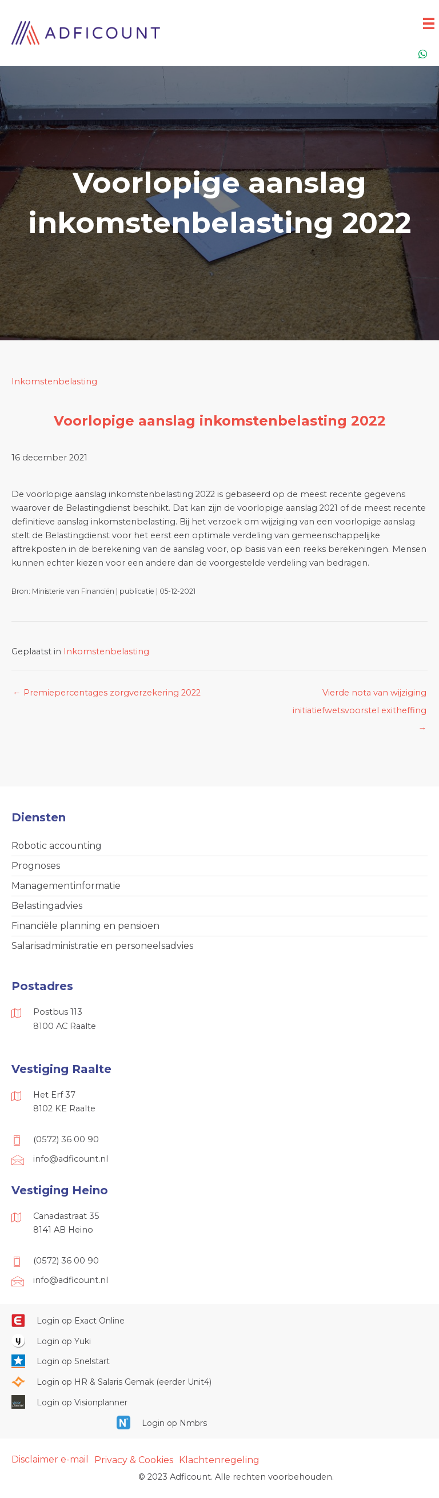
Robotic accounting (56, 845)
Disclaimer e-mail (50, 1459)
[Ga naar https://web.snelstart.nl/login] (219, 1361)
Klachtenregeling (219, 1460)
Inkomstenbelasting (54, 381)
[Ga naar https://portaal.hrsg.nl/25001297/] (219, 1381)
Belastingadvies (46, 905)
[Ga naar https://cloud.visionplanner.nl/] (219, 1401)
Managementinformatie (66, 885)
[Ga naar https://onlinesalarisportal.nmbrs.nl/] (219, 1422)
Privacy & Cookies (133, 1460)
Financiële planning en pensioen (85, 925)
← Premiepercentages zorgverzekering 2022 (107, 693)
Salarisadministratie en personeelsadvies (102, 945)
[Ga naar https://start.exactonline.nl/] (219, 1320)
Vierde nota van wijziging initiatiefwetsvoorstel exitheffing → (359, 696)
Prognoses (35, 865)
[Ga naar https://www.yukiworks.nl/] (219, 1340)
